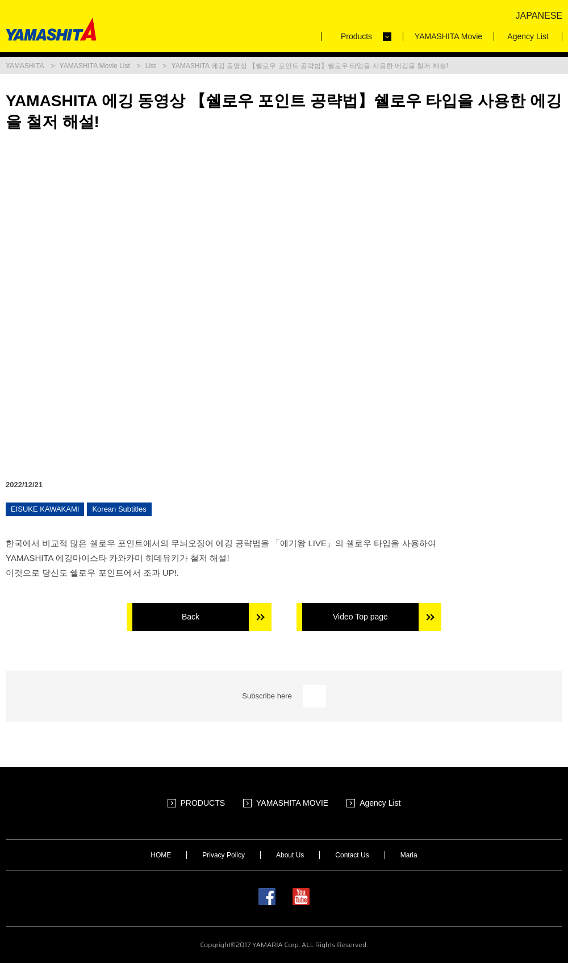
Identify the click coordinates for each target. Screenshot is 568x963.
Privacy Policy (223, 855)
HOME (161, 855)
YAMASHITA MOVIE (292, 802)
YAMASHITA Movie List (95, 66)
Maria (408, 855)
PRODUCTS (203, 802)
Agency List (380, 802)
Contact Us (352, 855)
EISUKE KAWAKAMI (45, 509)
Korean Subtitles (119, 509)
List (150, 66)
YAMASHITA (25, 66)
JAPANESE (539, 15)
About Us (290, 855)
